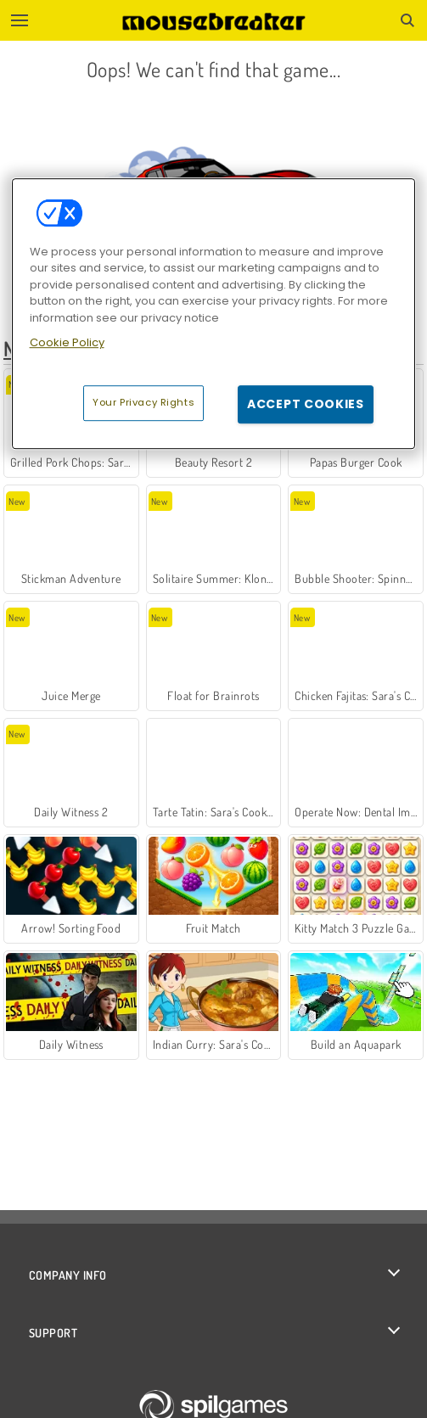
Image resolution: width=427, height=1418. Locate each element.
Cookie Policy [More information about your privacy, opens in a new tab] (67, 342)
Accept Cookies (305, 403)
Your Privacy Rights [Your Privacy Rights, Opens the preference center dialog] (143, 402)
